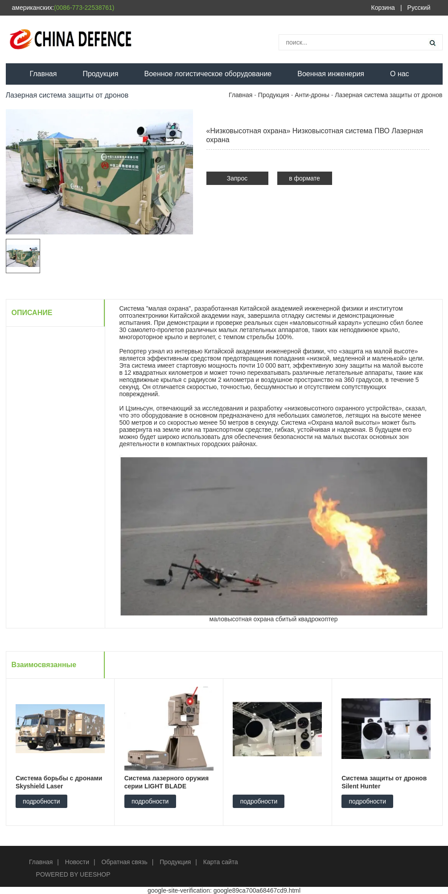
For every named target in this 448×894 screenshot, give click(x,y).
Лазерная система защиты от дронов (388, 94)
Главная (43, 74)
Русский (419, 7)
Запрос (237, 178)
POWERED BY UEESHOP (73, 874)
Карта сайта (220, 861)
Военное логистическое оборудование (207, 74)
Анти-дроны (312, 94)
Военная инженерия (330, 74)
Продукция (100, 74)
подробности (41, 801)
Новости (77, 861)
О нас (399, 74)
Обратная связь (125, 861)
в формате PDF (304, 180)
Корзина (383, 7)
